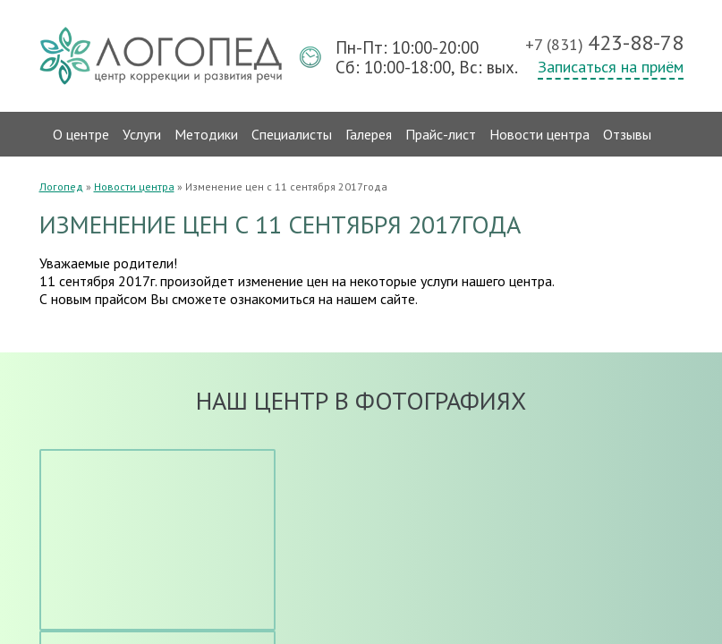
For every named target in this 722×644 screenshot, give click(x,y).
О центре (81, 134)
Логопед (61, 186)
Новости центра (539, 134)
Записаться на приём (611, 66)
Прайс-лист (440, 134)
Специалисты (291, 134)
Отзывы (627, 134)
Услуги (142, 134)
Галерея (368, 134)
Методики (206, 134)
